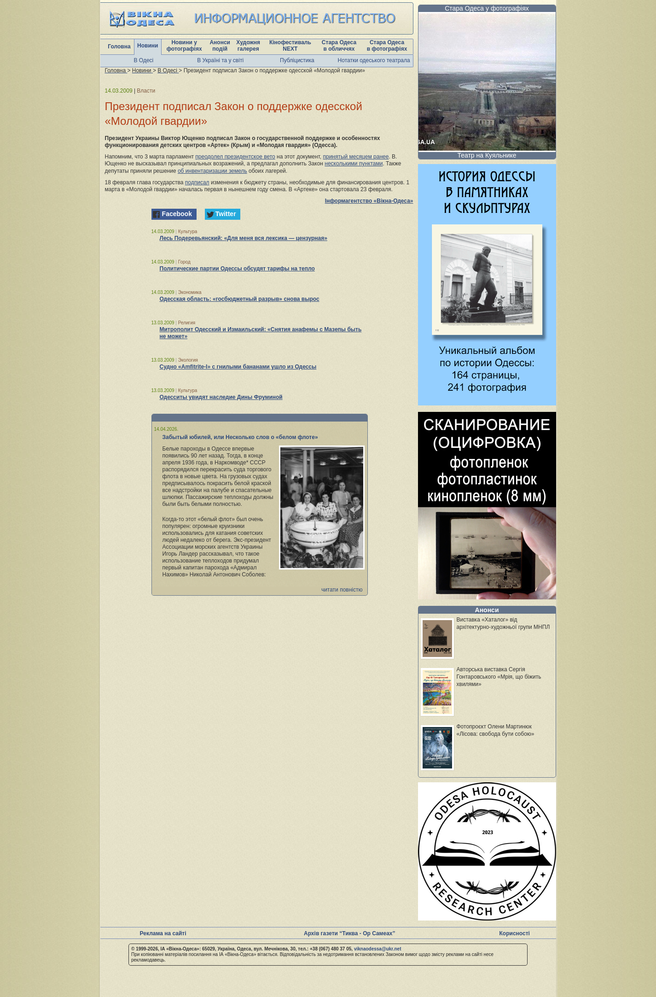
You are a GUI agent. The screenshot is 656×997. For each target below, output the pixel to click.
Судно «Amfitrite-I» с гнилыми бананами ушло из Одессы (238, 367)
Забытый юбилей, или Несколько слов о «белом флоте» (240, 437)
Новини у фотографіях (184, 45)
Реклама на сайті (163, 933)
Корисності (514, 933)
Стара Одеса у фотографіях (487, 8)
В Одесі (144, 60)
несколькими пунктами (354, 163)
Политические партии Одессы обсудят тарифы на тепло (237, 268)
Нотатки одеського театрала (374, 60)
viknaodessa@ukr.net (377, 948)
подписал (197, 182)
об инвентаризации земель (212, 171)
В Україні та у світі (220, 60)
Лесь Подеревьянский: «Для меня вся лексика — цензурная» (243, 238)
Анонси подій (219, 45)
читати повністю (342, 589)
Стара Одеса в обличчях (339, 45)
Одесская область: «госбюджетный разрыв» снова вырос (239, 299)
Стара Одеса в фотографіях (387, 45)
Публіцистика (297, 60)
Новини (147, 45)
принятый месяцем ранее (356, 156)
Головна (119, 46)
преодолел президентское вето (235, 156)
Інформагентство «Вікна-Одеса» (369, 201)
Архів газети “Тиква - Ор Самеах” (349, 933)
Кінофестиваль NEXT (290, 45)
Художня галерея (248, 45)
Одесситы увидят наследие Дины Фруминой (221, 397)
